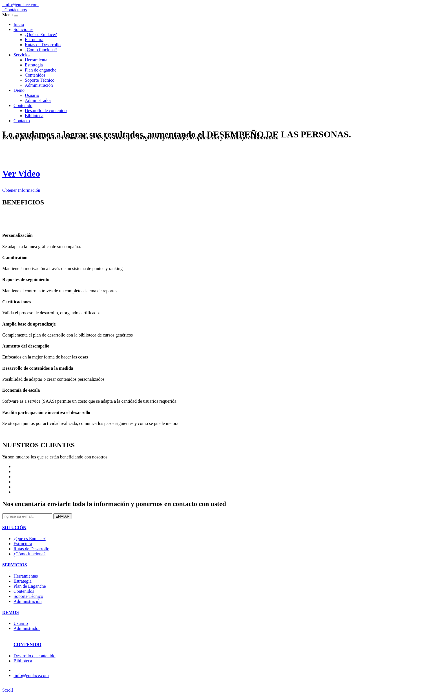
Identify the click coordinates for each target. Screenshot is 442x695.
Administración (39, 85)
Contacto (22, 120)
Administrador (38, 100)
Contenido (23, 105)
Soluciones (23, 29)
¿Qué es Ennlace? (41, 34)
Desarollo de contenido (46, 110)
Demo (19, 90)
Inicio (19, 24)
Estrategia (34, 65)
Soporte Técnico (39, 80)
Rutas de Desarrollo (43, 44)
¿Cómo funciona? (41, 49)
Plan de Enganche (30, 586)
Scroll (7, 690)
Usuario (32, 95)
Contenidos (35, 75)
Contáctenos (14, 9)
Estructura (34, 39)
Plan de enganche (40, 70)
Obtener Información (21, 190)
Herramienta (36, 59)
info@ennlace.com (20, 4)
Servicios (22, 54)
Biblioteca (34, 115)
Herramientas (26, 576)
